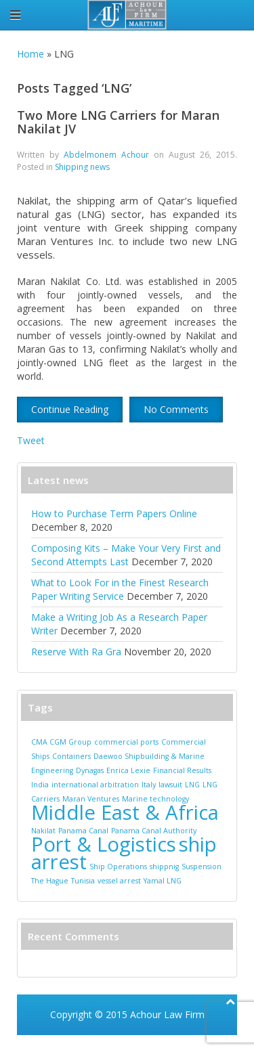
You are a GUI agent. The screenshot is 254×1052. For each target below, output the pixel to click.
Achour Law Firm (167, 1014)
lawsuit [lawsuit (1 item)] (170, 784)
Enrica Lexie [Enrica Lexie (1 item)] (128, 770)
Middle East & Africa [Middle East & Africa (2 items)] (125, 812)
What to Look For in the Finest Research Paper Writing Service (120, 589)
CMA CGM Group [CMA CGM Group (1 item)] (61, 742)
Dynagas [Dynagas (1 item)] (90, 770)
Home (30, 53)
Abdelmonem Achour (106, 154)
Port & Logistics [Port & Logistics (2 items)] (103, 844)
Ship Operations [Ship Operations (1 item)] (118, 866)
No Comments (176, 409)
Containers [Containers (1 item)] (71, 756)
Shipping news (82, 167)
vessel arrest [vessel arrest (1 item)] (119, 880)
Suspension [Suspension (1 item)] (201, 866)
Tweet (31, 440)
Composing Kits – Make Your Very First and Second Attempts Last (126, 555)
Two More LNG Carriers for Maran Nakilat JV (118, 122)
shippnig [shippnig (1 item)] (164, 866)
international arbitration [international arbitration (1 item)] (95, 784)
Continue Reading (69, 409)
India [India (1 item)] (40, 784)
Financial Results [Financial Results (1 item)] (182, 770)
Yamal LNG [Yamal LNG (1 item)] (163, 880)
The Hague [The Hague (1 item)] (49, 880)
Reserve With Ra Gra (76, 651)
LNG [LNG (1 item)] (192, 784)
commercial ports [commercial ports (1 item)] (126, 742)
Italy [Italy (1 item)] (149, 784)
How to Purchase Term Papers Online (114, 513)
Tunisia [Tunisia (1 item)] (83, 880)
